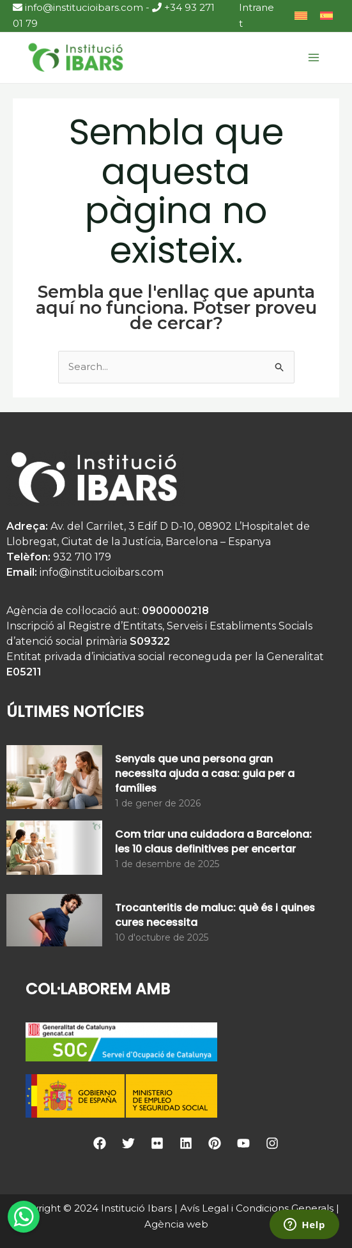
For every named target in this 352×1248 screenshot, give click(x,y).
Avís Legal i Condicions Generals (256, 1208)
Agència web (176, 1224)
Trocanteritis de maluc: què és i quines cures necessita (215, 915)
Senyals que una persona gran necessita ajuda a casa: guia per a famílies (205, 773)
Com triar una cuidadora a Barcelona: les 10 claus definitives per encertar (213, 841)
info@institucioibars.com (78, 7)
